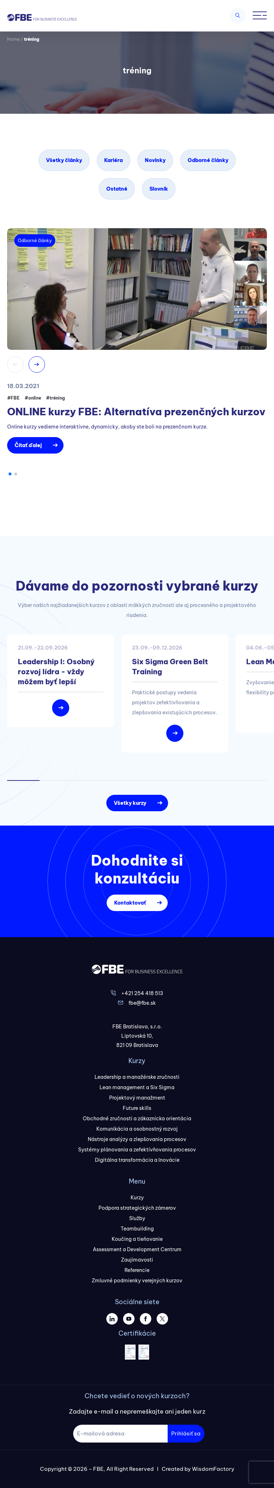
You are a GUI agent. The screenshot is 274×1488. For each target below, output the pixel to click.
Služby (137, 1218)
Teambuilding (137, 1228)
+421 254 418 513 (142, 993)
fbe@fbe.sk (142, 1003)
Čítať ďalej (28, 445)
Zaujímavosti (137, 1260)
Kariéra (113, 160)
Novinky (155, 160)
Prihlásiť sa (186, 1433)
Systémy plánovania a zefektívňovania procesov (137, 1149)
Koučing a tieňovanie (137, 1239)
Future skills (137, 1108)
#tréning (55, 398)
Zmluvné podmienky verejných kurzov (137, 1280)
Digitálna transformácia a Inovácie (137, 1160)
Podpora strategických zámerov (137, 1208)
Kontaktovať (130, 903)
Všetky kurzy (130, 803)
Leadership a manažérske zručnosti (137, 1077)
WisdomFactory (213, 1468)
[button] (10, 474)
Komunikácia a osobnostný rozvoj (137, 1129)
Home (13, 39)
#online (33, 398)
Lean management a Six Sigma (137, 1087)
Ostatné (116, 189)
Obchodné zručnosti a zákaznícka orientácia (137, 1118)
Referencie (137, 1270)
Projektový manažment (137, 1098)
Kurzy (137, 1197)
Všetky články (64, 160)
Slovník (158, 189)
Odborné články (208, 160)
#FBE (13, 398)
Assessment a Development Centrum (137, 1249)
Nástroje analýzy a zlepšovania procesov (137, 1139)
